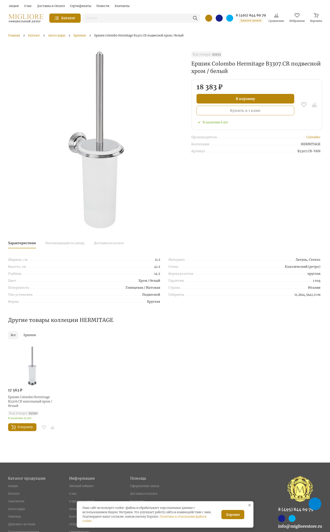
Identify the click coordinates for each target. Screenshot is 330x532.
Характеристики (22, 243)
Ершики (30, 335)
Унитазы (14, 516)
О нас (73, 494)
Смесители (16, 501)
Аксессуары (16, 509)
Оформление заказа (144, 486)
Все (13, 335)
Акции (13, 486)
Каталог (14, 494)
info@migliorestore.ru (300, 526)
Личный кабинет (81, 486)
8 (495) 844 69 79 (251, 15)
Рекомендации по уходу (64, 243)
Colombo (313, 137)
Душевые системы (21, 524)
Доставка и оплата (109, 243)
